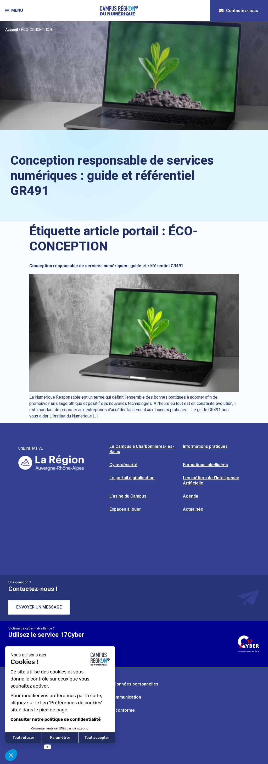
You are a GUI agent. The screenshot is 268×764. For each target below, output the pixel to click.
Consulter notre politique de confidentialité (55, 719)
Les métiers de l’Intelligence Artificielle (211, 480)
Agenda (190, 496)
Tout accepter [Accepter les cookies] (97, 737)
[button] (14, 10)
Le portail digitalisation (131, 477)
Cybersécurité (123, 464)
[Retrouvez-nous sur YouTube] (47, 747)
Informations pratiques (205, 446)
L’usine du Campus (127, 496)
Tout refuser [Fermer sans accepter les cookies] (23, 737)
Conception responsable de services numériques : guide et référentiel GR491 (106, 265)
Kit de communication (119, 697)
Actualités (193, 509)
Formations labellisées (205, 464)
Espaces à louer (125, 509)
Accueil (11, 29)
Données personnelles (136, 684)
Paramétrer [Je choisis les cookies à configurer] (60, 737)
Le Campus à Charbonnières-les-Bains (141, 449)
